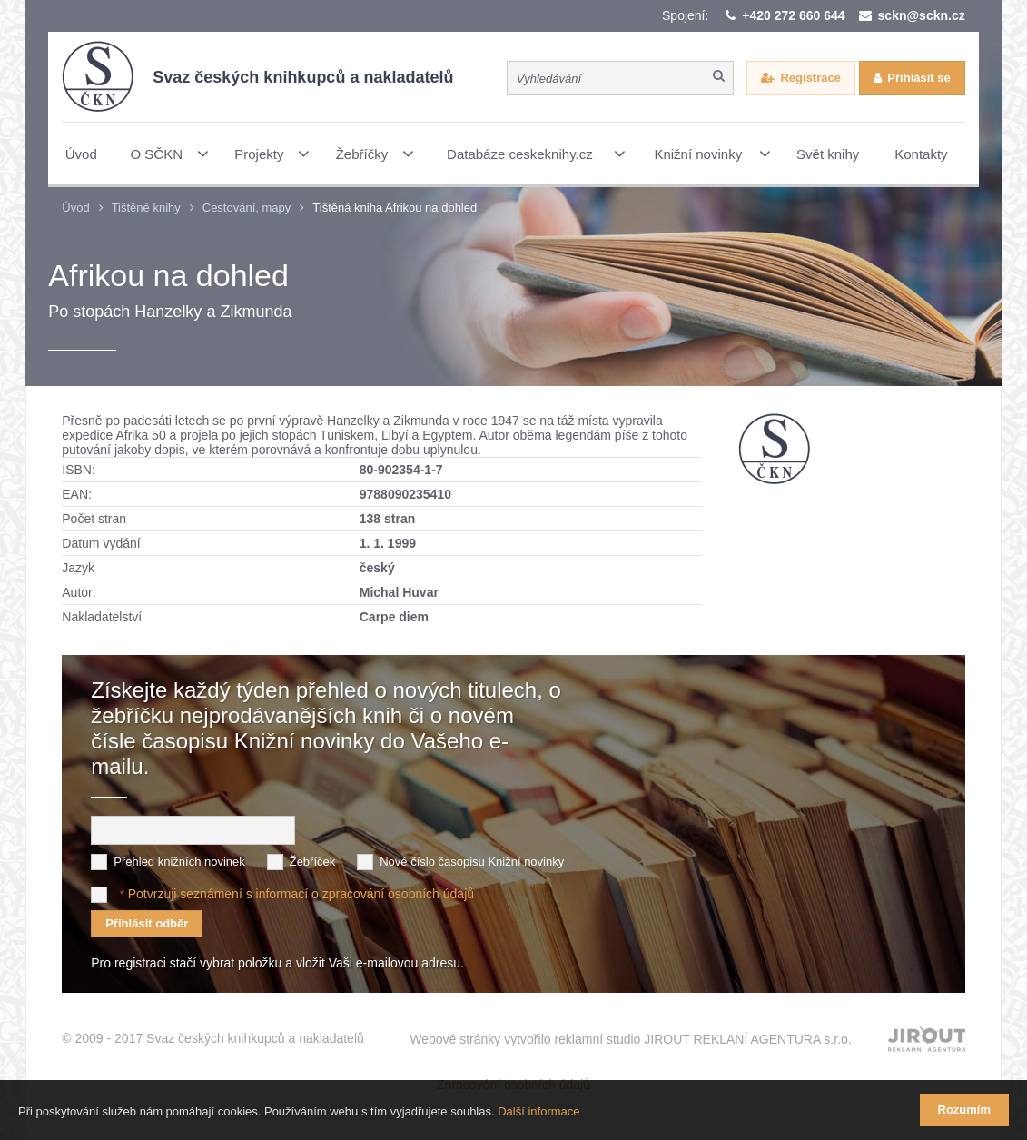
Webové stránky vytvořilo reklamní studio (631, 1039)
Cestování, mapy (246, 207)
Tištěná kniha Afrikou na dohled (394, 207)
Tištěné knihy (146, 207)
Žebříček (313, 861)
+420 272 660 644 (793, 15)
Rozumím (965, 1109)
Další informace (538, 1111)
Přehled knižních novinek (179, 861)
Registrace (810, 77)
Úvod (75, 207)
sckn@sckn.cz (921, 15)
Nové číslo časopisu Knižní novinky (472, 861)
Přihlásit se (918, 77)
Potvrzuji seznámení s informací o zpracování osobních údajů (301, 894)
